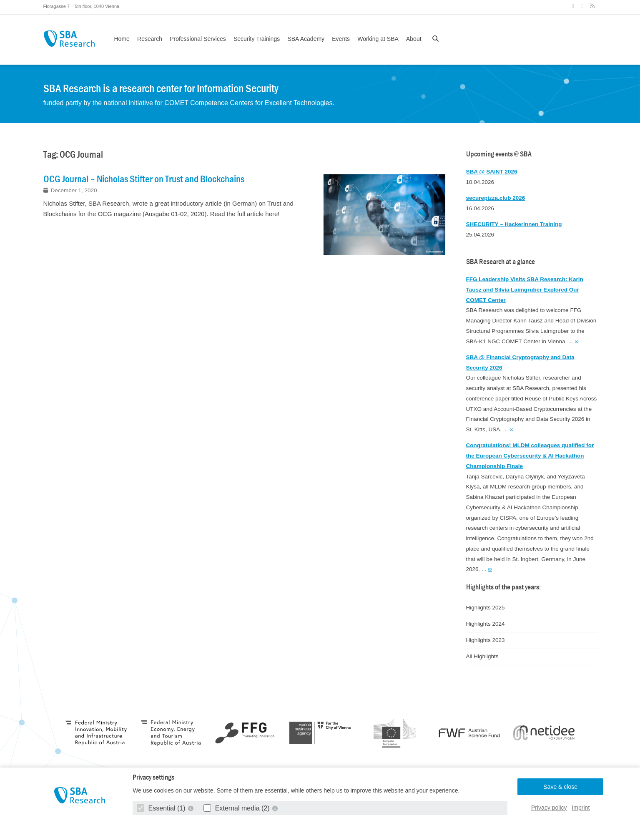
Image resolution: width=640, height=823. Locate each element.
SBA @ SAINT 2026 (491, 172)
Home (122, 39)
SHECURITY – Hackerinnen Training (514, 224)
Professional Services (198, 39)
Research (149, 39)
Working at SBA (378, 39)
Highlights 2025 (485, 607)
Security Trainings (256, 39)
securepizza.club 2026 (495, 198)
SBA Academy (305, 39)
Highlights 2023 (485, 640)
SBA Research (69, 38)
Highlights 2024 (485, 624)
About (414, 39)
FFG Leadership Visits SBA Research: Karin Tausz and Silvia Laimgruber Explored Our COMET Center (524, 289)
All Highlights (482, 656)
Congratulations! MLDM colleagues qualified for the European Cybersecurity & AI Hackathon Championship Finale (530, 455)
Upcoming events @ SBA (499, 154)
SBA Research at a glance (500, 262)
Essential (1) (162, 808)
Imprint (581, 807)
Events (341, 39)
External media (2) (237, 808)
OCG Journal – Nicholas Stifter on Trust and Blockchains (143, 179)
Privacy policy (549, 807)
